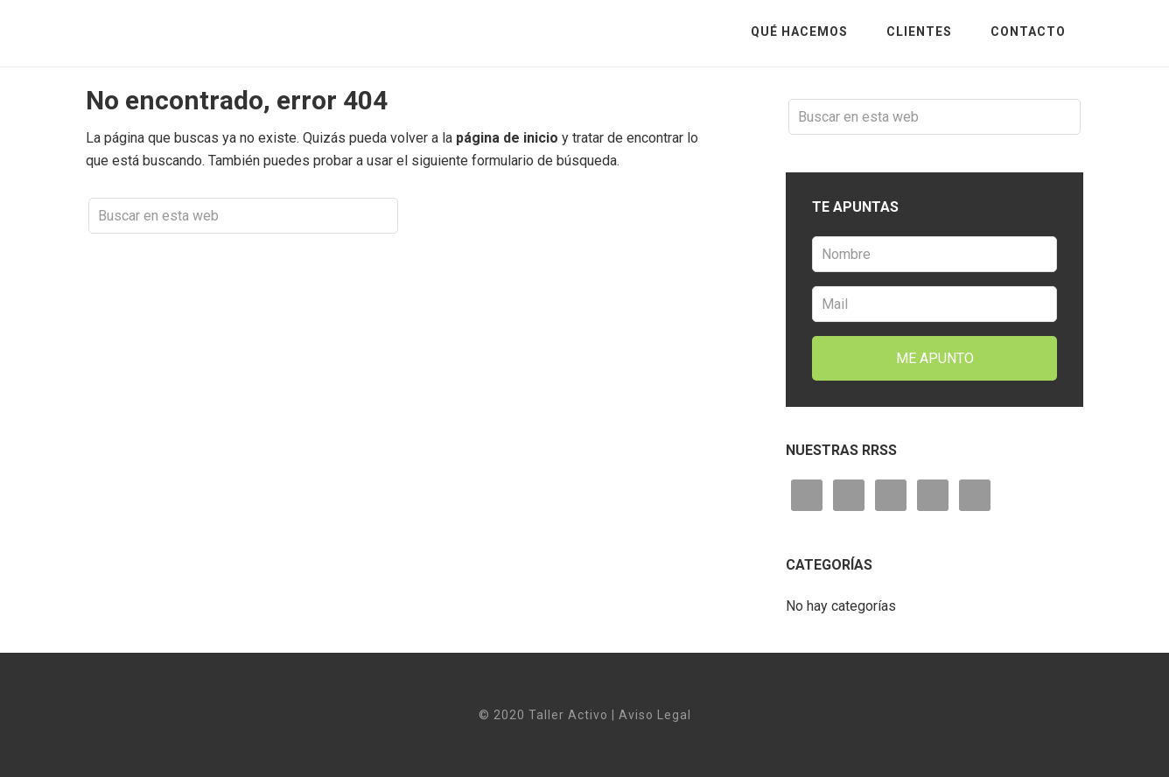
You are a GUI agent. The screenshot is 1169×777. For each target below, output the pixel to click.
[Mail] (934, 304)
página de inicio (507, 138)
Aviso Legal (655, 715)
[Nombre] (934, 254)
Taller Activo (226, 31)
